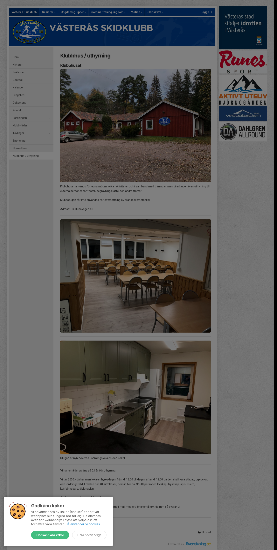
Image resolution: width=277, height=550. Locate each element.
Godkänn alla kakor (50, 535)
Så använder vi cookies (83, 524)
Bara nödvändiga (89, 535)
